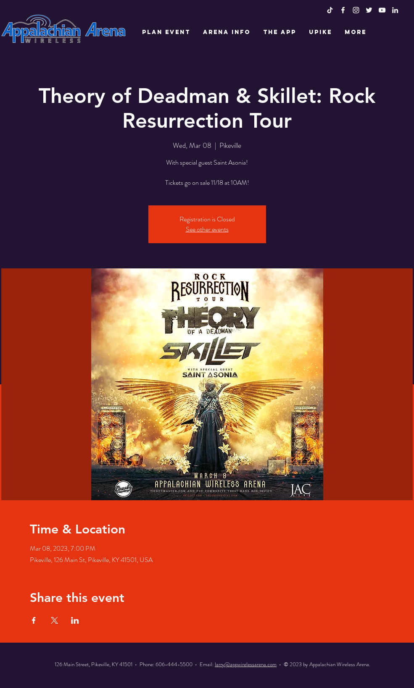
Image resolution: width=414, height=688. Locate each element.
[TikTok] (330, 10)
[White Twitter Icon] (369, 10)
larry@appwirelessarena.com (246, 664)
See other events (207, 229)
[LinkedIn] (395, 10)
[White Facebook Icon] (343, 10)
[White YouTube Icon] (382, 10)
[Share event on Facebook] (34, 620)
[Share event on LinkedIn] (75, 620)
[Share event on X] (54, 620)
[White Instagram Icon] (356, 10)
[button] (166, 32)
